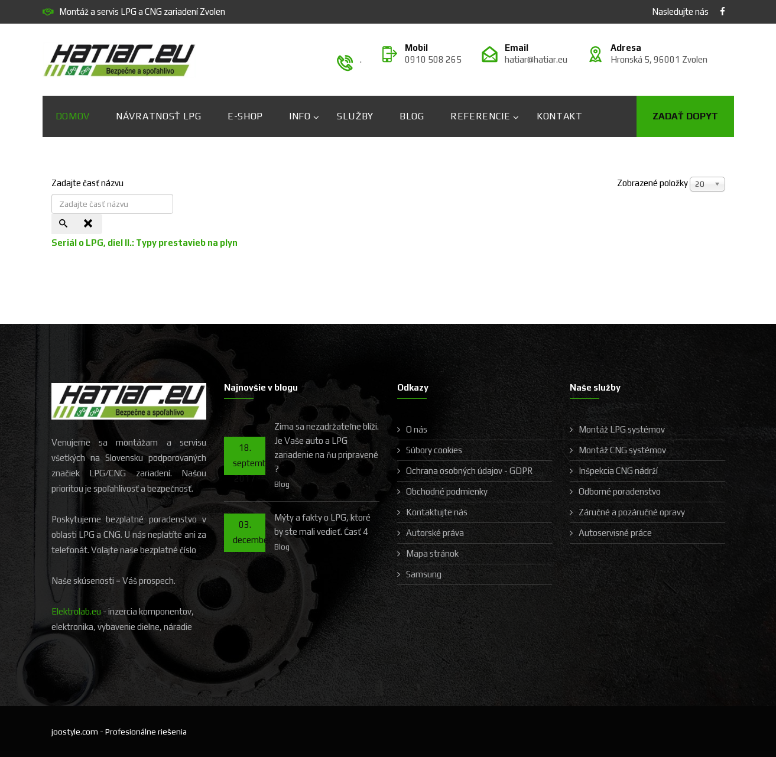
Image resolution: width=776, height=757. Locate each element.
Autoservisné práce (615, 533)
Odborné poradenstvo (620, 491)
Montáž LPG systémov (622, 429)
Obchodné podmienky (447, 491)
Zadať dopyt (685, 116)
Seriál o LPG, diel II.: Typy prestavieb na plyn (144, 243)
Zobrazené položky (652, 183)
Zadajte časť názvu (88, 183)
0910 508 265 (433, 59)
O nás (416, 429)
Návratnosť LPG (159, 116)
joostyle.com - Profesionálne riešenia (119, 731)
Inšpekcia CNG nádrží (618, 471)
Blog (412, 116)
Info (300, 116)
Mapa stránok (432, 553)
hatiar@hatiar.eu (536, 59)
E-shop (245, 116)
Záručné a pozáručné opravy (632, 512)
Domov (73, 116)
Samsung (423, 574)
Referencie (480, 116)
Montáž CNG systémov (622, 450)
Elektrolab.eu (76, 611)
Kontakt (560, 116)
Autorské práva (435, 533)
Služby (355, 116)
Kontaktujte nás (436, 512)
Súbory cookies (434, 450)
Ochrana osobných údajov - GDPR (469, 471)
